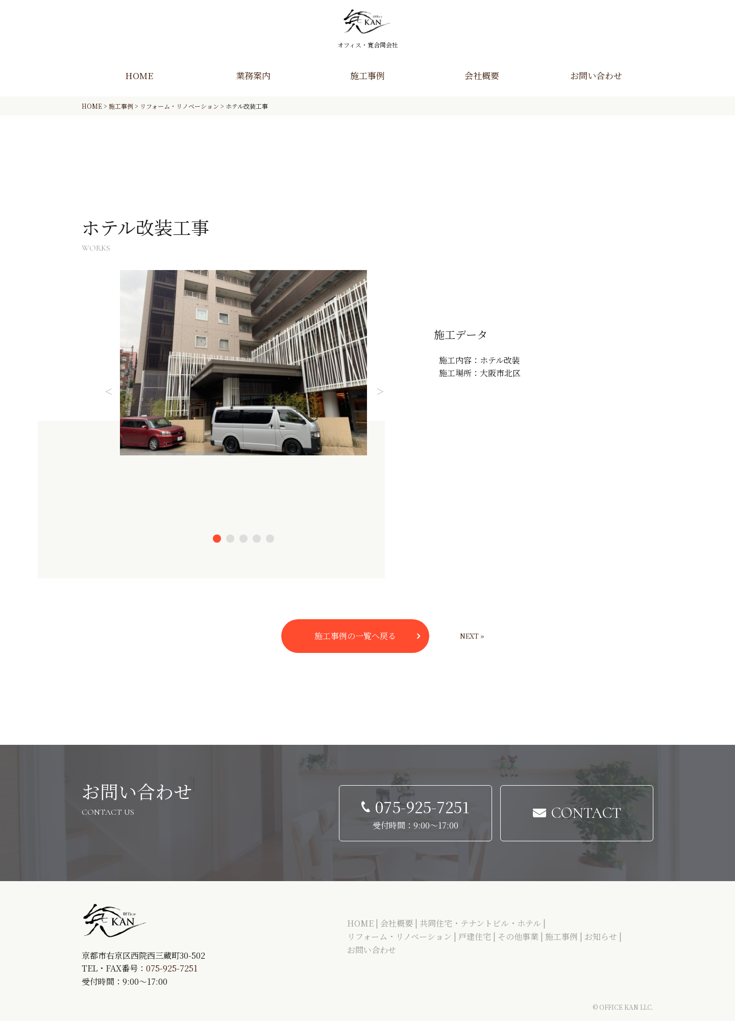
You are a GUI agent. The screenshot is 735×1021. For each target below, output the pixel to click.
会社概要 (481, 75)
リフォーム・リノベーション (399, 936)
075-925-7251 (172, 968)
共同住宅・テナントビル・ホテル (480, 923)
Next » (472, 636)
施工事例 (367, 75)
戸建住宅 (474, 936)
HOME (139, 75)
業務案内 (253, 75)
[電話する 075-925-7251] (415, 813)
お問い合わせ (596, 75)
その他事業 (518, 936)
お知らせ (600, 936)
